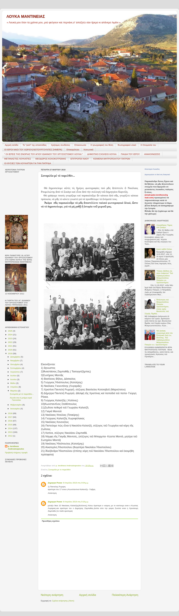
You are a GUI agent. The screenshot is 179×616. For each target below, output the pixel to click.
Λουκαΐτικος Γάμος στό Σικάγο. (164, 226)
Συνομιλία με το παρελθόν (59, 470)
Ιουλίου (13, 375)
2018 (10, 413)
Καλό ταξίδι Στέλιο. (164, 249)
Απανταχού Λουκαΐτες (152, 169)
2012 (10, 436)
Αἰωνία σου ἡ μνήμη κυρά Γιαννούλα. (21, 399)
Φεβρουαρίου (16, 405)
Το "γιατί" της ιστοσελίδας (35, 145)
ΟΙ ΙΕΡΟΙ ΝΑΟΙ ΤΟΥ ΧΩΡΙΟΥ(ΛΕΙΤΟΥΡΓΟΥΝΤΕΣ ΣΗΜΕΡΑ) (33, 149)
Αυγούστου (15, 372)
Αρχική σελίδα (11, 145)
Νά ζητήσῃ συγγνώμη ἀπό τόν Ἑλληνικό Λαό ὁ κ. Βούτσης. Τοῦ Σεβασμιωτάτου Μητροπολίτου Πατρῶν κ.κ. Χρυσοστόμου (159, 338)
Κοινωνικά (88, 149)
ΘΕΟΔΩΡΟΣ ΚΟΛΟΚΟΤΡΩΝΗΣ (50, 158)
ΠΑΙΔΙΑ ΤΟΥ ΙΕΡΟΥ (130, 154)
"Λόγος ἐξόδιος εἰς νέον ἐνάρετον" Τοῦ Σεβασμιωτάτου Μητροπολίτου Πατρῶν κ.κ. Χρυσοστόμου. (164, 277)
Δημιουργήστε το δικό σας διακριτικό (157, 174)
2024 (10, 335)
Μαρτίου (14, 391)
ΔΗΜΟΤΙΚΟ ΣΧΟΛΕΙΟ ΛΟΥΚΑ (102, 154)
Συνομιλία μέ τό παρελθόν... (22, 394)
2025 (10, 331)
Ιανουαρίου (15, 409)
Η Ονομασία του (148, 145)
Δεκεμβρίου (15, 357)
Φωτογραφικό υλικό (127, 145)
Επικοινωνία (80, 145)
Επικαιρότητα (73, 149)
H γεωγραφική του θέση (102, 145)
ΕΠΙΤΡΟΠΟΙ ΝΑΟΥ (79, 158)
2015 (10, 425)
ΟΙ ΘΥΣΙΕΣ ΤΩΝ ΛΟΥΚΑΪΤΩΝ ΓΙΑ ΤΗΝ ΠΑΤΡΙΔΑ (27, 163)
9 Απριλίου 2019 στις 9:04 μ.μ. (76, 483)
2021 (10, 346)
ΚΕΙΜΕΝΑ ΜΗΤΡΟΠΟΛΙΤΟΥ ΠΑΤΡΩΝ (111, 158)
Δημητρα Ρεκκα (55, 483)
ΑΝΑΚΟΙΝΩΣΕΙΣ (152, 154)
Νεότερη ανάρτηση (52, 594)
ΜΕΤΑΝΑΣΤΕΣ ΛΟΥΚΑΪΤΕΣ (17, 158)
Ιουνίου (13, 379)
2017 (10, 417)
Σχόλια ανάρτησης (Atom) (63, 601)
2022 (10, 342)
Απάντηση (52, 493)
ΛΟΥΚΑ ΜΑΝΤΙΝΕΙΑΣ (25, 16)
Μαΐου (13, 383)
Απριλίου (14, 387)
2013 (10, 432)
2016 (10, 421)
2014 (10, 428)
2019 (10, 353)
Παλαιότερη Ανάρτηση (125, 594)
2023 (10, 338)
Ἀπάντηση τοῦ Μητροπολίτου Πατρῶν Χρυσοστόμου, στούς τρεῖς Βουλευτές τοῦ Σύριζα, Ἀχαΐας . (157, 307)
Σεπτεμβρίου (16, 368)
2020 (10, 350)
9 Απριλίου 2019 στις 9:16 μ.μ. (76, 502)
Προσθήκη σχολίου (51, 521)
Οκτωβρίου (15, 364)
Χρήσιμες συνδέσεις (60, 145)
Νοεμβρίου (15, 360)
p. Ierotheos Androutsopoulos (16, 447)
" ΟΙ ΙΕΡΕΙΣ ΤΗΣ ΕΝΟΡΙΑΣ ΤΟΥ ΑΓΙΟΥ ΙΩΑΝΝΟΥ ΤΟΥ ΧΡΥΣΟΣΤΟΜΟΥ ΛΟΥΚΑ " (43, 154)
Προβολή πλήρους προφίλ (16, 453)
